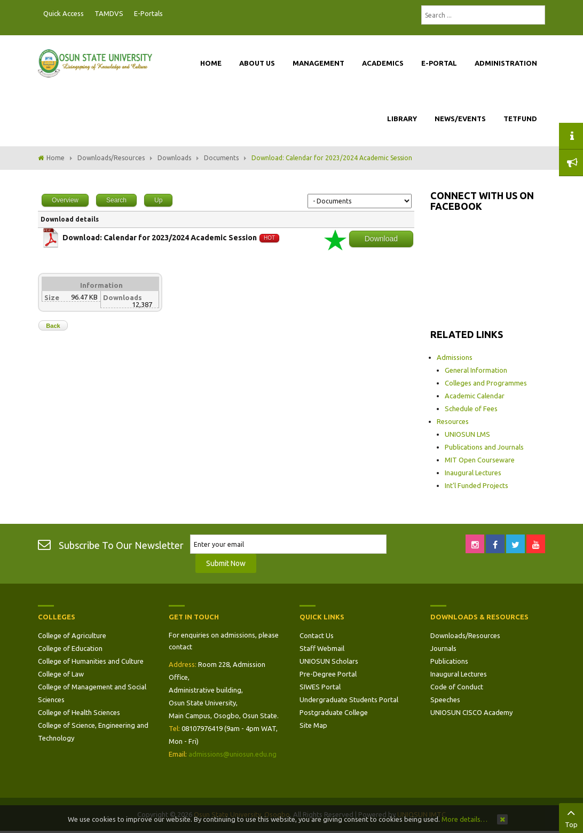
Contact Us (317, 635)
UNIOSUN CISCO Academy (471, 712)
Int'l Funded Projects (476, 485)
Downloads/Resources (111, 157)
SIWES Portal (320, 686)
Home (55, 157)
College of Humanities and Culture (91, 661)
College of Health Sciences (79, 712)
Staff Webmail (322, 648)
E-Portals (148, 13)
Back (53, 326)
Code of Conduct (456, 686)
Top (571, 817)
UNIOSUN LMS (467, 434)
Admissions (454, 357)
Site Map (313, 725)
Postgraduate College (334, 712)
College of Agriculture (72, 635)
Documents (221, 157)
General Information (476, 370)
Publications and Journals (484, 447)
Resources (453, 421)
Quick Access (63, 13)
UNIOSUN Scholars (329, 661)
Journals (443, 648)
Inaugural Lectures (473, 472)
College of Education (70, 648)
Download (381, 238)
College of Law (61, 674)
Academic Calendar (475, 395)
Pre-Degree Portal (328, 674)
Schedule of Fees (471, 408)
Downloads (174, 157)
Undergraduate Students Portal (349, 699)
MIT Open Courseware (480, 459)
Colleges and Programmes (486, 383)
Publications (449, 661)
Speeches (445, 699)
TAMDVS (108, 13)
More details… (464, 819)
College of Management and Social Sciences (92, 693)
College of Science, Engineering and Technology (93, 731)
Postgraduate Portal (171, 14)
